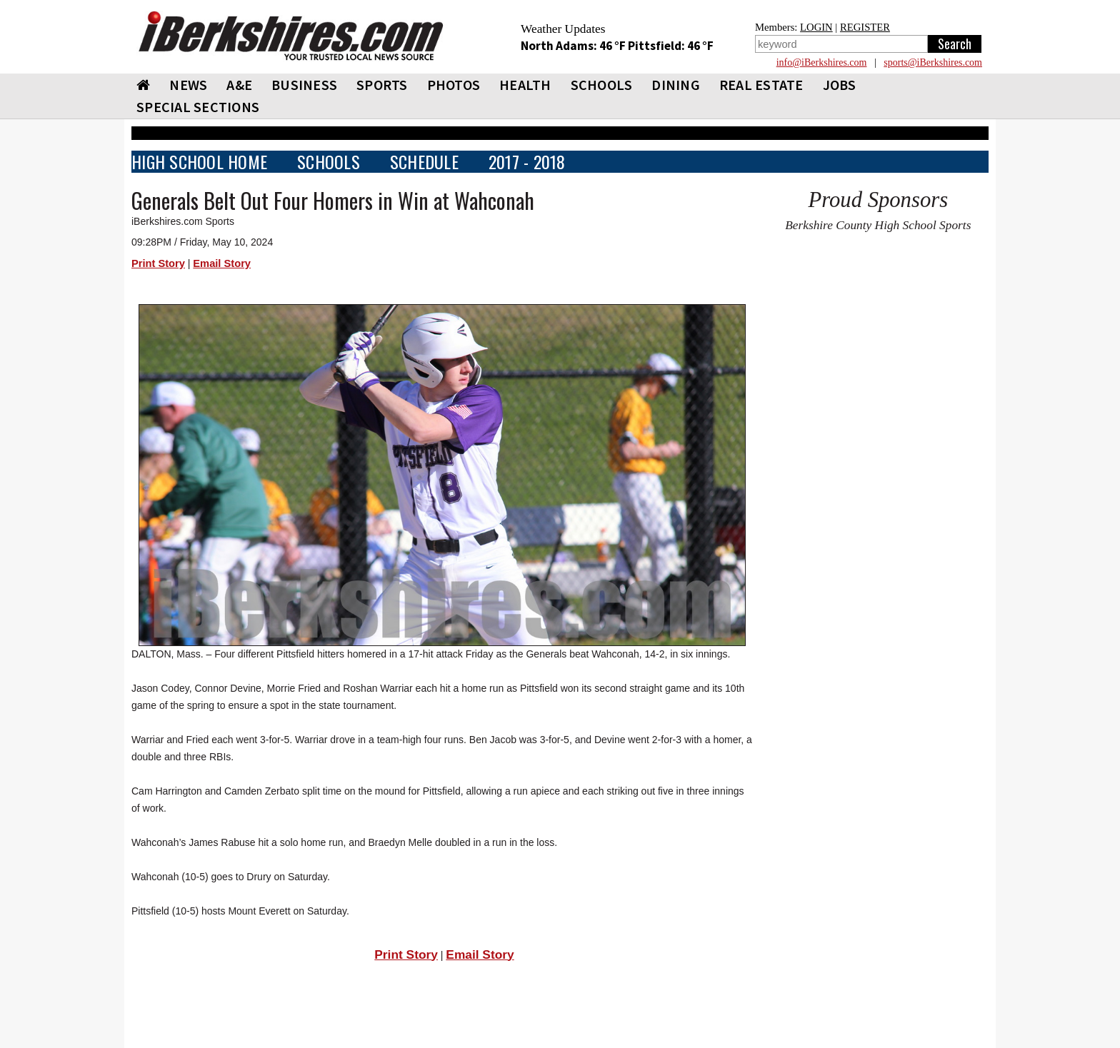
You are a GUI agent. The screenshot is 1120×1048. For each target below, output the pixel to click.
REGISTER (865, 27)
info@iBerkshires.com (821, 62)
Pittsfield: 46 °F (671, 46)
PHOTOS (454, 85)
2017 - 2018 (527, 162)
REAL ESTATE (761, 85)
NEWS (188, 85)
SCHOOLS (602, 85)
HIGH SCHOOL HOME (199, 162)
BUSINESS (304, 85)
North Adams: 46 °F (574, 46)
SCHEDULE (424, 162)
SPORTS (382, 85)
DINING (675, 85)
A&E (239, 85)
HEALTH (525, 85)
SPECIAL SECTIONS (197, 107)
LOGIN (816, 27)
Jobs (839, 85)
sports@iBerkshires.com (933, 62)
